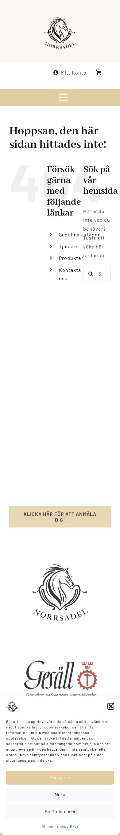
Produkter (71, 258)
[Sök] (91, 273)
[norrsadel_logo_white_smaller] (60, 18)
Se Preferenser (60, 811)
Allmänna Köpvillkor (60, 826)
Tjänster (69, 246)
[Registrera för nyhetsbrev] (60, 519)
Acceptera (60, 777)
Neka (60, 794)
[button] (111, 706)
